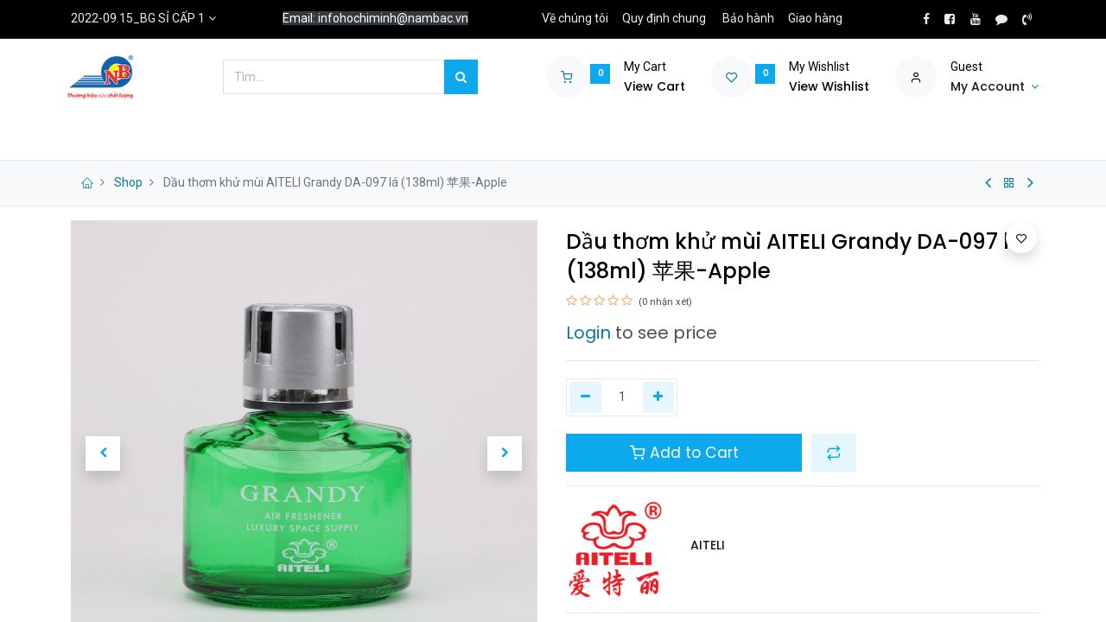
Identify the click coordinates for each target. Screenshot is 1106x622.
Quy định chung (664, 18)
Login (588, 333)
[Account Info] (994, 87)
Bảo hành (748, 18)
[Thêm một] (659, 397)
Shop (128, 182)
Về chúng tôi (575, 18)
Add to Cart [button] (684, 452)
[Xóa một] (585, 397)
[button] (102, 453)
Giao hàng (815, 18)
